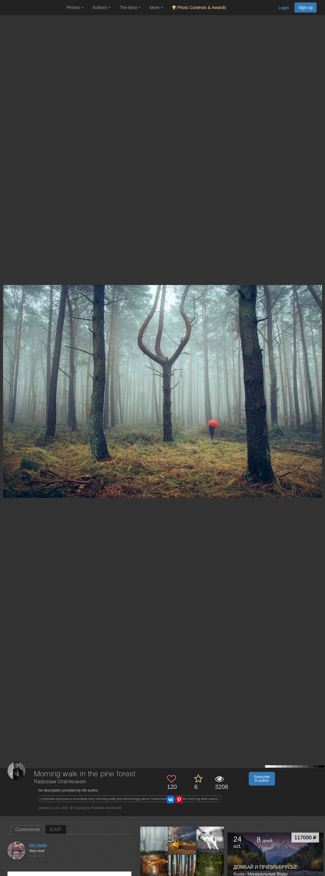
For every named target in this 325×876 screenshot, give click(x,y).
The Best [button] (130, 7)
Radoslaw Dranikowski (60, 782)
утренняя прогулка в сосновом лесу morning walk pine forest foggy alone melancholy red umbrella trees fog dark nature (129, 799)
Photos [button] (74, 7)
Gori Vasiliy (38, 845)
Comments (27, 829)
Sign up (305, 7)
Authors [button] (101, 7)
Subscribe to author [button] (262, 779)
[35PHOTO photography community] (32, 7)
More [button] (156, 7)
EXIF (55, 829)
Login (283, 8)
